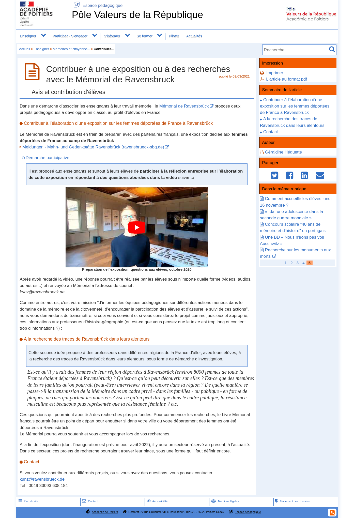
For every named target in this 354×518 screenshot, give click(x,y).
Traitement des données (292, 501)
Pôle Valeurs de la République (137, 14)
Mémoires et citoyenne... (71, 49)
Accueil (24, 49)
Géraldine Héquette (283, 152)
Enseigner (28, 36)
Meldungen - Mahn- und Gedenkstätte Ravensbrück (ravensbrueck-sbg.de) (93, 147)
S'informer (112, 36)
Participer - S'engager (70, 36)
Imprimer (274, 72)
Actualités (194, 36)
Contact (270, 131)
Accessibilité (157, 501)
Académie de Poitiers (105, 511)
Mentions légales (224, 501)
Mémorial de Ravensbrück (184, 106)
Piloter (174, 36)
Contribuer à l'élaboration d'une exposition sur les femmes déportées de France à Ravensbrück (294, 106)
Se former (144, 36)
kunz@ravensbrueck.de (42, 479)
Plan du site (27, 501)
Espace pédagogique (97, 5)
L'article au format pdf (286, 79)
